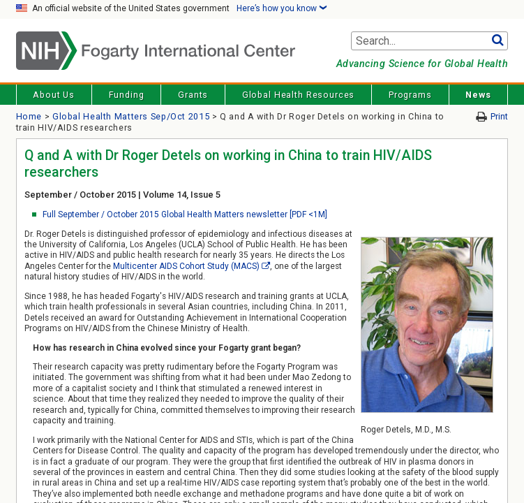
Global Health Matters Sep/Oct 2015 (130, 116)
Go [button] (498, 41)
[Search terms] (430, 41)
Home (29, 116)
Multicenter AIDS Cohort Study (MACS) (186, 266)
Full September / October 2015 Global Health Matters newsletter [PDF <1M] (185, 214)
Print (499, 116)
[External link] (266, 266)
